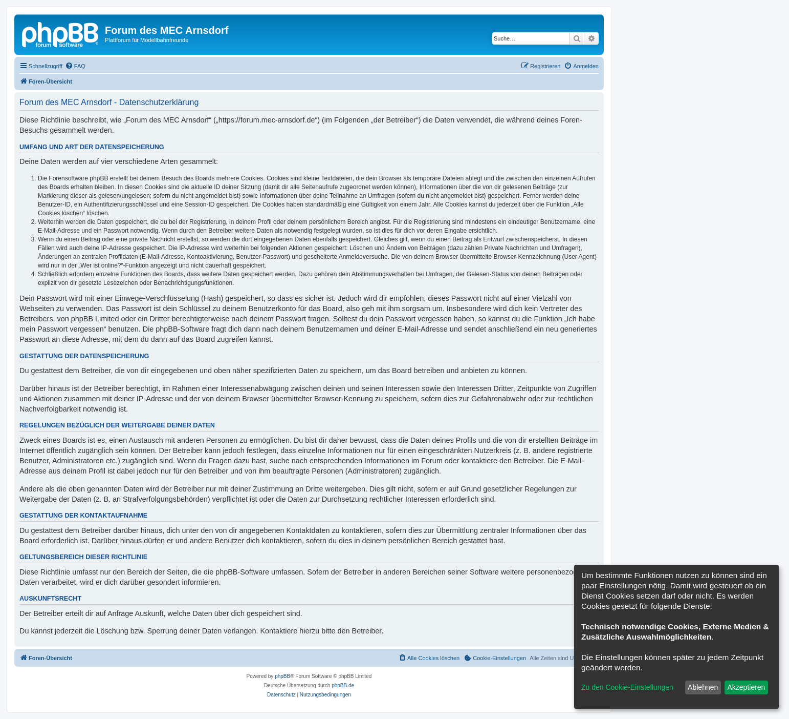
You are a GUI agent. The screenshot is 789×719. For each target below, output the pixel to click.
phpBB (282, 676)
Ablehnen (703, 687)
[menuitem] (75, 66)
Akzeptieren (746, 687)
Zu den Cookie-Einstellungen (627, 687)
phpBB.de (343, 685)
